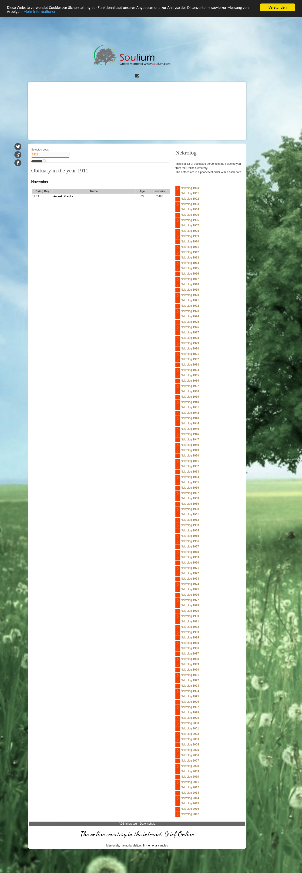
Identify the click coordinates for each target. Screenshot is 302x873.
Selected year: (40, 149)
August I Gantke (63, 196)
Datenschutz (147, 823)
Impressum (132, 823)
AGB (121, 823)
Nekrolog (187, 188)
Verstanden (277, 7)
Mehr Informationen (39, 11)
